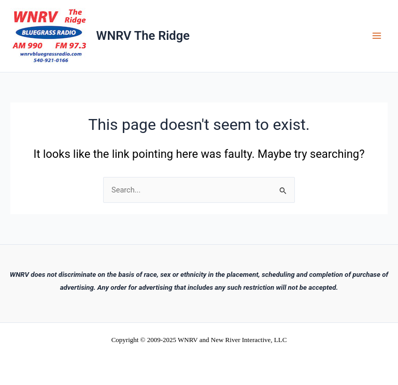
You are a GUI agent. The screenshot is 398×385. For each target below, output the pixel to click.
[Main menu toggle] (377, 36)
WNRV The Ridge (143, 35)
